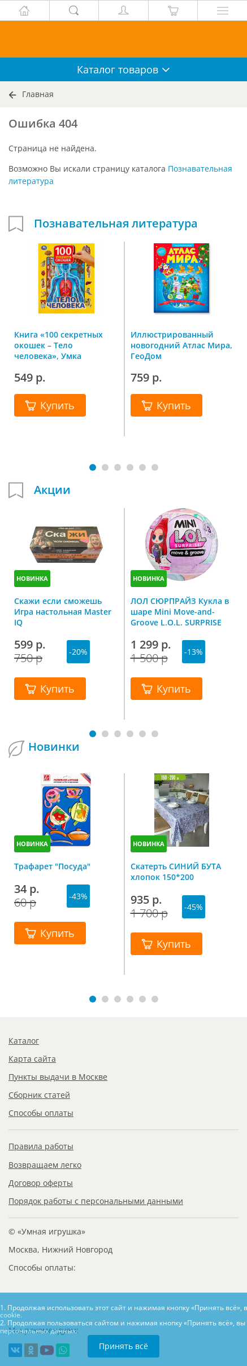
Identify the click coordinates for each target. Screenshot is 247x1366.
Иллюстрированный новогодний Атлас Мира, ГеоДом (181, 345)
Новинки (54, 747)
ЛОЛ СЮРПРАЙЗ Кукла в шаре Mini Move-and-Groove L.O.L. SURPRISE (180, 611)
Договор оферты (40, 1182)
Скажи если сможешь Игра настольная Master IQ (62, 611)
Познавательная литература (116, 223)
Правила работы (40, 1146)
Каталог (23, 1040)
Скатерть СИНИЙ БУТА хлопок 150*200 (176, 871)
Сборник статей (39, 1094)
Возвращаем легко (44, 1164)
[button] (92, 467)
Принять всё (123, 1346)
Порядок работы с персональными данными (95, 1201)
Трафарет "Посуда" (52, 866)
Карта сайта (32, 1058)
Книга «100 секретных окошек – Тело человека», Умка (58, 345)
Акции (52, 490)
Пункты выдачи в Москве (57, 1076)
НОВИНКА (32, 578)
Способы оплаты (40, 1112)
